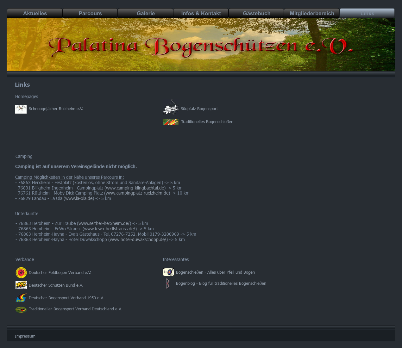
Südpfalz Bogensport (199, 108)
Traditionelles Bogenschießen (207, 121)
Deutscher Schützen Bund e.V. (56, 285)
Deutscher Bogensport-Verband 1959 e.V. (66, 297)
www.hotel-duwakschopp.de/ (138, 239)
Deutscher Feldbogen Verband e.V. (60, 272)
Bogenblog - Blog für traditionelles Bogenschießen (221, 283)
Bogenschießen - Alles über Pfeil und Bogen (215, 272)
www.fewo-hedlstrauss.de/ (109, 229)
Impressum (25, 336)
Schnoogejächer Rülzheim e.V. (56, 108)
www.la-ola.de (78, 198)
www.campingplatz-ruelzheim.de (137, 193)
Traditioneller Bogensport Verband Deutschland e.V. (75, 308)
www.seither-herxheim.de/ (104, 223)
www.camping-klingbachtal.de (135, 188)
